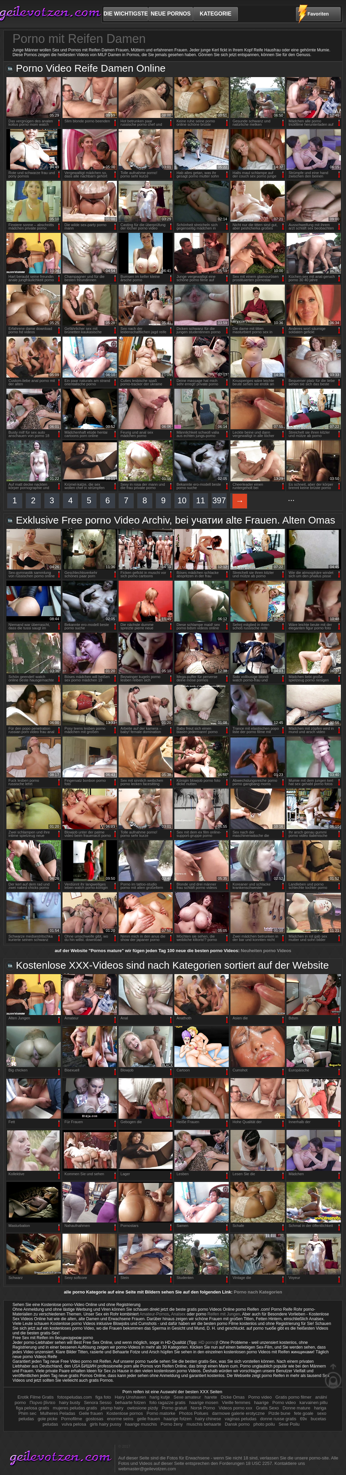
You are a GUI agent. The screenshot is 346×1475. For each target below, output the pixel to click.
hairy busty (69, 1402)
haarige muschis (141, 1424)
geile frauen (148, 1418)
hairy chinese (208, 1418)
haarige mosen (203, 1402)
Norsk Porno (203, 1407)
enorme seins (120, 1418)
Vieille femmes (236, 1402)
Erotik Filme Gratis (36, 1397)
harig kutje (160, 1397)
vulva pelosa (74, 1424)
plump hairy (112, 1407)
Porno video (260, 1397)
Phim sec (28, 1413)
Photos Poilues (193, 1413)
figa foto (103, 1397)
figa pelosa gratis (32, 1407)
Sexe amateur (187, 1397)
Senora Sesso (98, 1402)
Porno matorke (161, 1413)
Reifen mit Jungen (223, 1314)
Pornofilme (71, 1418)
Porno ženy (171, 1424)
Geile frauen (91, 1413)
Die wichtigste (125, 14)
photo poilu (264, 1424)
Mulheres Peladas (58, 1413)
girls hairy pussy (105, 1424)
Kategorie (215, 14)
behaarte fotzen (130, 1402)
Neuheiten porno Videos (266, 950)
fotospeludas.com (74, 1397)
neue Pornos (171, 14)
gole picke (47, 1418)
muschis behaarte (204, 1424)
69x (303, 1418)
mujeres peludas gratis (75, 1407)
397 (219, 500)
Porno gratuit (175, 1407)
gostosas (94, 1418)
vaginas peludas (240, 1418)
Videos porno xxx (236, 1407)
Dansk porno (238, 1424)
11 (200, 500)
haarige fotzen (177, 1418)
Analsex (178, 1314)
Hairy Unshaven (130, 1397)
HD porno (207, 1342)
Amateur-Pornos (154, 1314)
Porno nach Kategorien (258, 1292)
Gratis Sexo (268, 1407)
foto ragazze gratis (167, 1402)
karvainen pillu (313, 1402)
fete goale (303, 1413)
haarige (261, 1402)
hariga (320, 1407)
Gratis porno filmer (294, 1397)
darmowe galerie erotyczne (238, 1413)
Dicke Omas (233, 1397)
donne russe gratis (278, 1418)
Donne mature (296, 1407)
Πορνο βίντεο (42, 1402)
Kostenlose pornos (125, 1413)
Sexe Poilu (288, 1424)
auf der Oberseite (333, 1376)
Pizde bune (279, 1413)
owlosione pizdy (142, 1407)
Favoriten (318, 14)
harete (210, 1397)
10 (182, 500)
